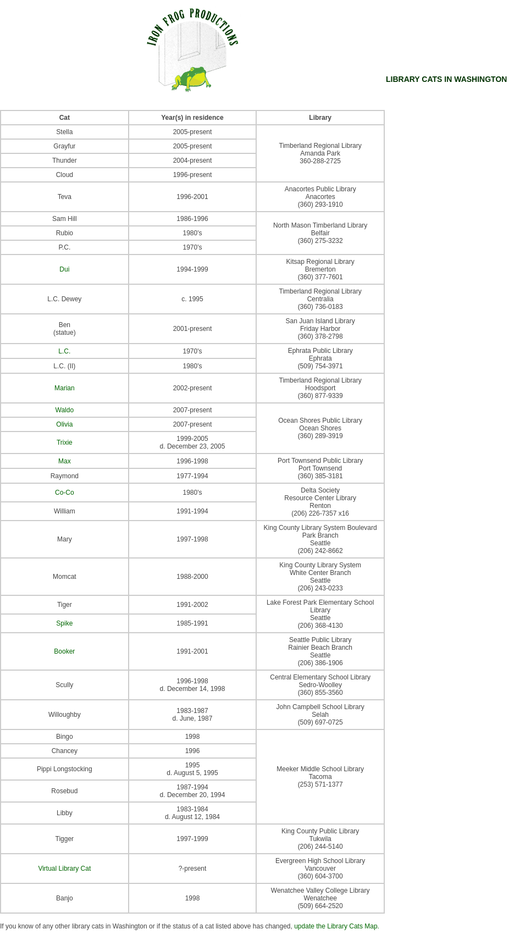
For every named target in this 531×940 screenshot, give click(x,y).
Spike (64, 623)
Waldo (65, 410)
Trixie (65, 442)
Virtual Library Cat (64, 868)
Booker (64, 651)
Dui (64, 269)
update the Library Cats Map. (336, 926)
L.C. (64, 351)
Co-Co (64, 492)
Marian (64, 388)
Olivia (64, 424)
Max (64, 461)
